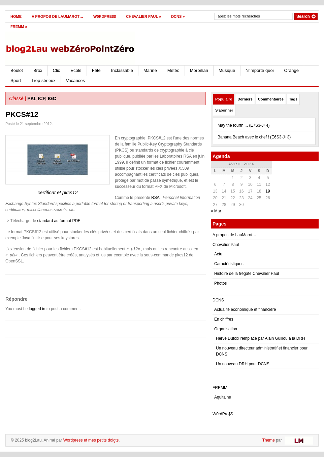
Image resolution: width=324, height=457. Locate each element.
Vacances (75, 80)
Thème (268, 440)
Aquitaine (222, 397)
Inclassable (122, 70)
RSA (155, 197)
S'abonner (224, 110)
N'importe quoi (259, 70)
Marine (150, 70)
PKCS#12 (21, 114)
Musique (227, 70)
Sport (15, 80)
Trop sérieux (43, 80)
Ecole (76, 70)
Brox (37, 70)
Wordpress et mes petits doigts (91, 440)
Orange (291, 70)
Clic (56, 70)
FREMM (18, 27)
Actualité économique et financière (245, 309)
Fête (96, 70)
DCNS (178, 16)
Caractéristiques (229, 263)
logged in (37, 308)
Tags (293, 99)
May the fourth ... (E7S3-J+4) (243, 125)
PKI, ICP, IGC (41, 98)
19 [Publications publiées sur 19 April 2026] (267, 191)
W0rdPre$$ (104, 16)
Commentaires (271, 99)
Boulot (16, 70)
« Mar (216, 211)
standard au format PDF (58, 220)
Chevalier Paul (143, 16)
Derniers (245, 99)
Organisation (225, 329)
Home (16, 16)
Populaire (223, 99)
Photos (220, 283)
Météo (173, 70)
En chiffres (223, 319)
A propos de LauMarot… (57, 16)
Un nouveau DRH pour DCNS (242, 364)
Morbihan (199, 70)
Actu (218, 254)
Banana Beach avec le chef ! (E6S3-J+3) (254, 137)
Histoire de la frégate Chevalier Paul (246, 273)
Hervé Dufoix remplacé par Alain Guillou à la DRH (260, 338)
